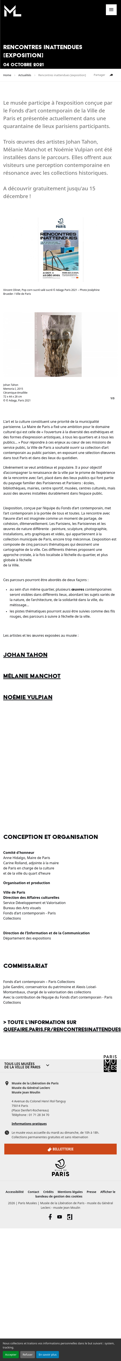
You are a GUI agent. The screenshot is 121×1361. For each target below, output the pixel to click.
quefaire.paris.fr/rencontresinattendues (62, 1029)
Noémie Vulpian (27, 697)
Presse (91, 1192)
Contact (33, 1192)
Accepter (11, 1354)
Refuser (28, 1354)
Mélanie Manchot (32, 676)
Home (7, 75)
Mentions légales (70, 1192)
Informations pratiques (29, 1124)
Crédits (48, 1192)
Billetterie (60, 1149)
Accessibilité (15, 1192)
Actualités (24, 75)
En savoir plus (48, 1354)
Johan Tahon (25, 655)
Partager (103, 75)
